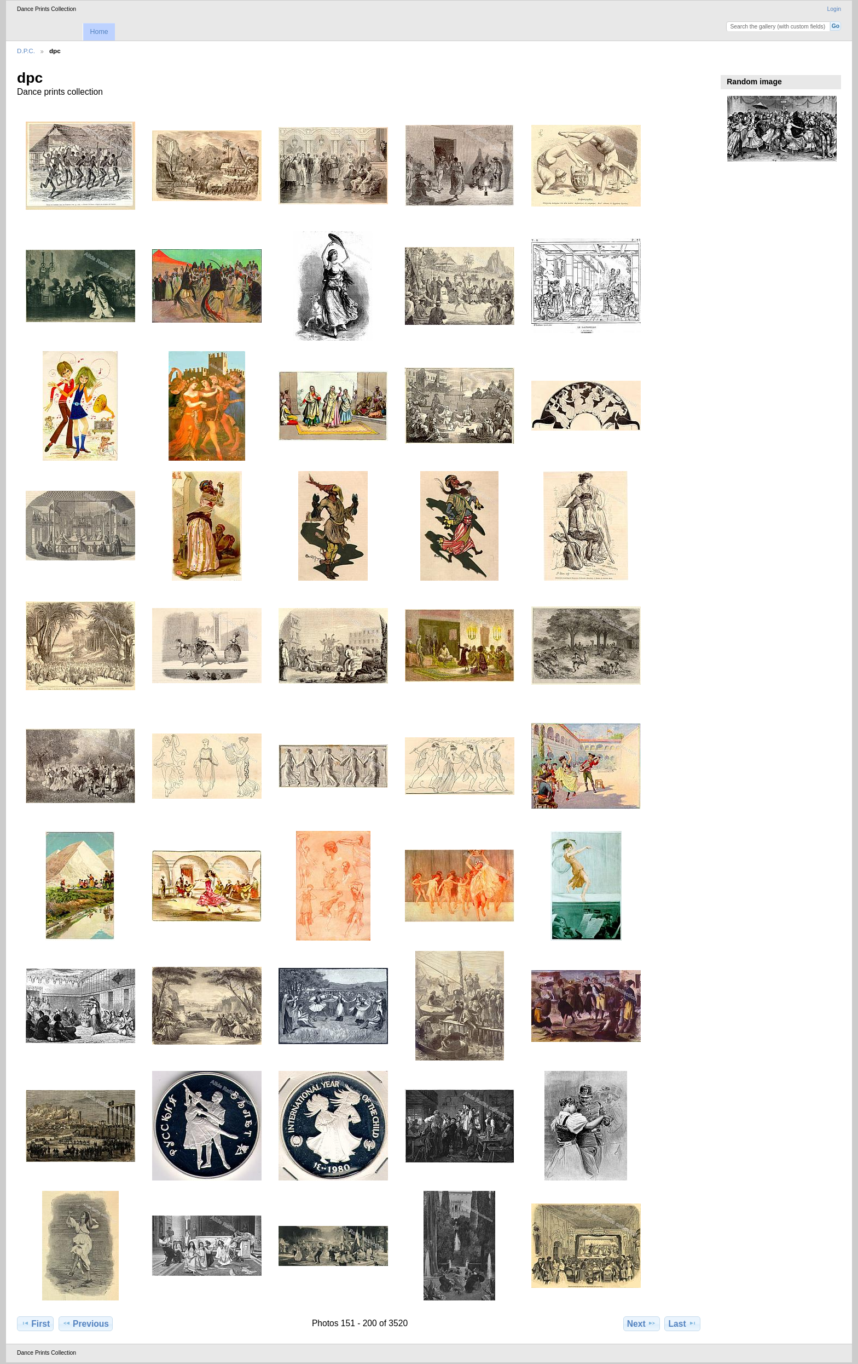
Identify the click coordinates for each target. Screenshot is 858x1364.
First (35, 1323)
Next (641, 1323)
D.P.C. (26, 50)
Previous (85, 1323)
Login (834, 9)
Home (99, 32)
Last (683, 1323)
